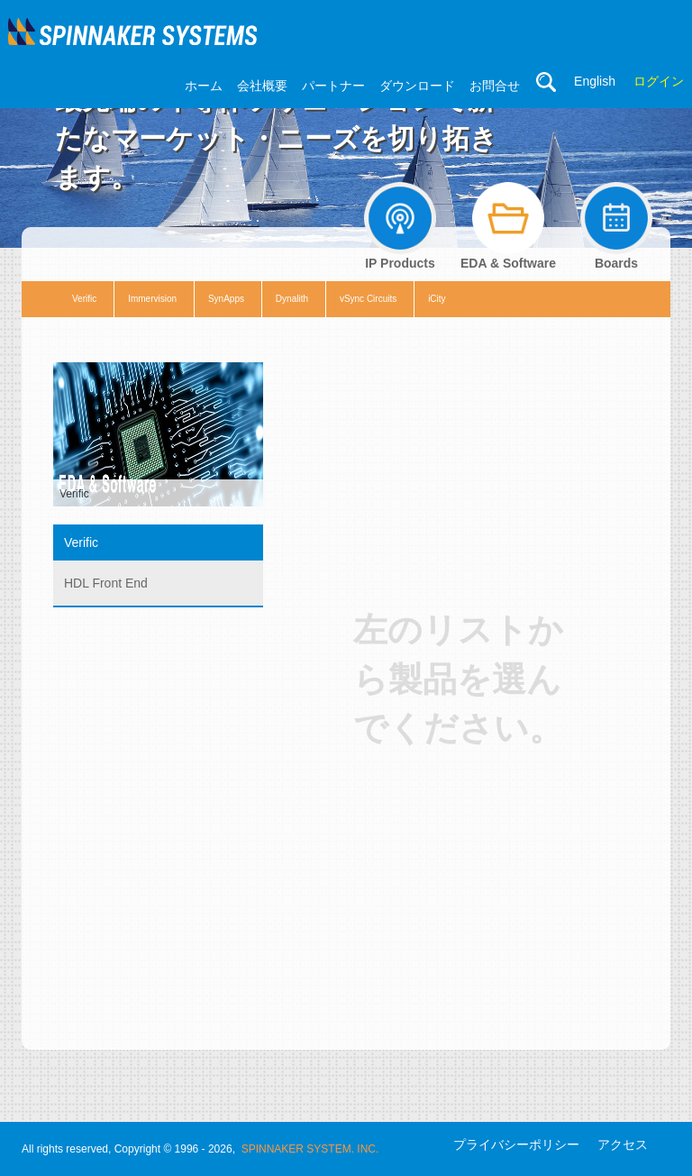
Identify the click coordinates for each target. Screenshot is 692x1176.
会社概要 (262, 85)
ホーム (204, 85)
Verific (84, 299)
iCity (436, 299)
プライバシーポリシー (516, 1144)
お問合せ (494, 85)
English (594, 81)
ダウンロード (417, 85)
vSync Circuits (368, 299)
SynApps (226, 299)
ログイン (658, 81)
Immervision (152, 299)
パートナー (333, 85)
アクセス (622, 1144)
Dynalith (292, 299)
